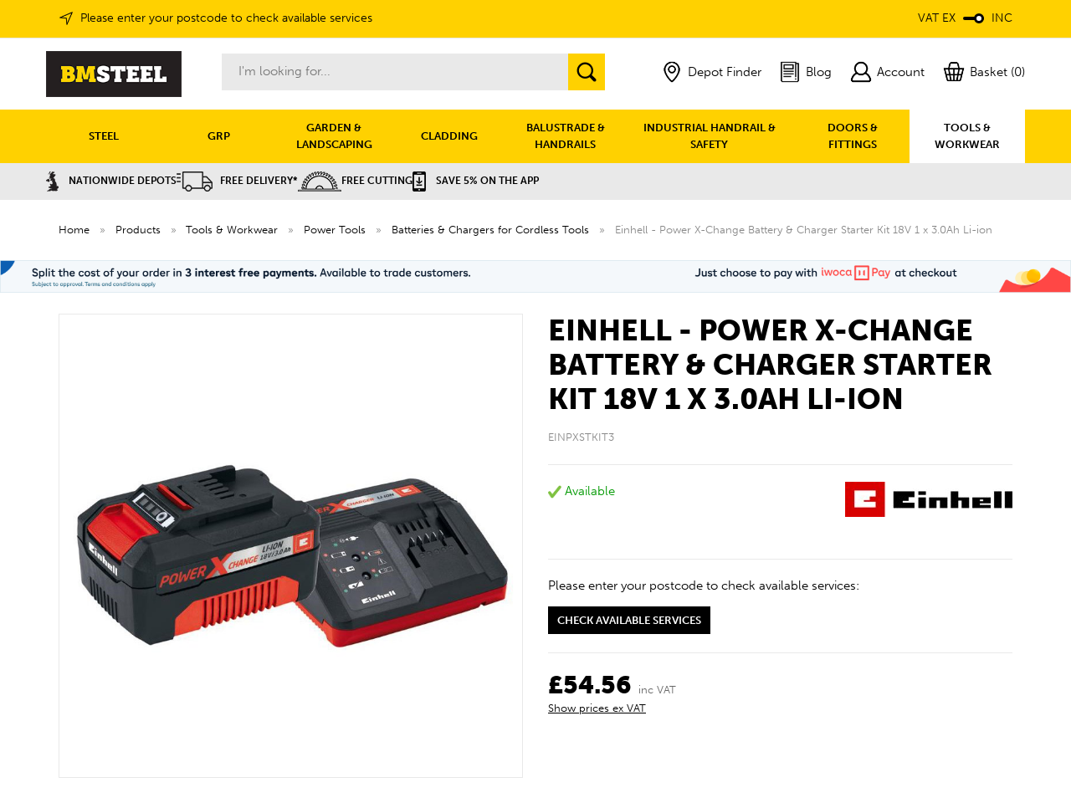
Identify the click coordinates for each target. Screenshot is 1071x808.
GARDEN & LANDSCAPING (334, 136)
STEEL (104, 136)
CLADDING (449, 136)
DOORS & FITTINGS (853, 136)
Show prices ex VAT (597, 708)
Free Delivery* (237, 181)
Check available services (629, 620)
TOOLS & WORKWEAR (967, 136)
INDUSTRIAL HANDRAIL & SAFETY (709, 136)
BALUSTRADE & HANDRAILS (565, 136)
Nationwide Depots (111, 181)
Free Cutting (355, 181)
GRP (219, 136)
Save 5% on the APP (476, 181)
